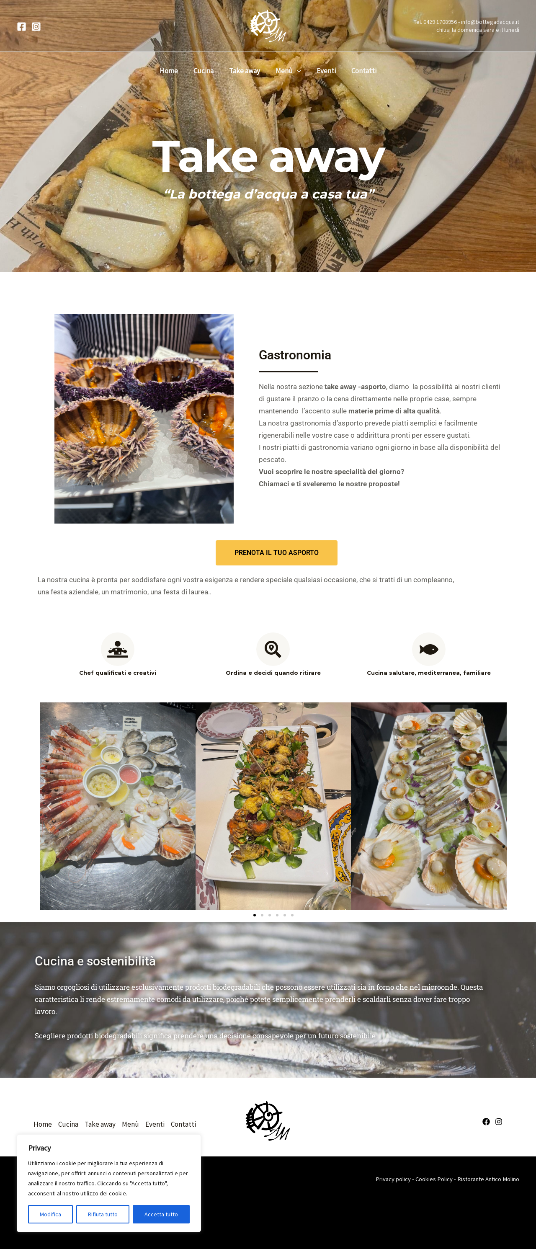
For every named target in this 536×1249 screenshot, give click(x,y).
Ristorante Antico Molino (488, 1179)
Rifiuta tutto (103, 1214)
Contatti (361, 70)
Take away (244, 70)
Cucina (205, 70)
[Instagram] (36, 26)
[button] (296, 70)
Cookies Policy (434, 1179)
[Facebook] (21, 26)
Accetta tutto (161, 1214)
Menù (287, 70)
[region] (109, 1183)
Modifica (50, 1214)
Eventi (324, 70)
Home (171, 70)
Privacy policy (393, 1179)
